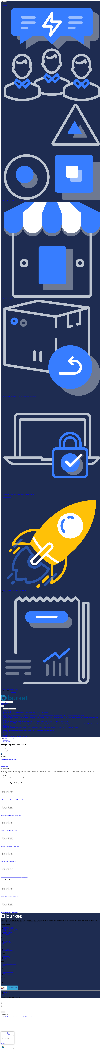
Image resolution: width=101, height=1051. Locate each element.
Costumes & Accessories (23, 712)
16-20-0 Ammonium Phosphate (8, 799)
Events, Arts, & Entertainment (56, 717)
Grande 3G (3, 846)
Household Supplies (19, 730)
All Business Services (43, 718)
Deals (24, 734)
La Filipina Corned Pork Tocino (8, 877)
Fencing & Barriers (27, 727)
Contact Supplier (4, 766)
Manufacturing (51, 715)
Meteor (2, 830)
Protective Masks (4, 1016)
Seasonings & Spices (82, 723)
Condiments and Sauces (14, 1016)
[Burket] (14, 700)
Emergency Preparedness (9, 730)
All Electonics (64, 721)
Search (2, 1011)
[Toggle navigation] (2, 706)
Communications (24, 721)
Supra (2, 861)
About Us (5, 591)
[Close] (1, 1003)
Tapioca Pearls (23, 1016)
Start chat (3, 1043)
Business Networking (8, 972)
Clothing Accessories (12, 712)
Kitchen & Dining (28, 730)
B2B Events (6, 956)
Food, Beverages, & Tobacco (9, 722)
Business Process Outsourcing (32, 717)
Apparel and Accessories (8, 711)
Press (4, 973)
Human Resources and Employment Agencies (82, 717)
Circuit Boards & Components (13, 721)
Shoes (34, 712)
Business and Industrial (8, 713)
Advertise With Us (7, 974)
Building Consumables (8, 727)
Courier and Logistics (44, 717)
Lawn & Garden (36, 730)
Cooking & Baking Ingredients (25, 723)
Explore (5, 5)
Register (2, 703)
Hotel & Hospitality (33, 715)
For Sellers (5, 735)
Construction (18, 715)
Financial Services (67, 717)
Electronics (5, 720)
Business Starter (7, 942)
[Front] (11, 918)
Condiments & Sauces (13, 723)
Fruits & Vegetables (44, 723)
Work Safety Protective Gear (65, 715)
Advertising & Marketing (9, 715)
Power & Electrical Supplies (48, 727)
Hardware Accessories (37, 727)
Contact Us (5, 965)
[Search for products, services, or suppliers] (7, 702)
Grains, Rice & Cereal (54, 723)
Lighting (42, 730)
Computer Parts (29, 1016)
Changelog (14, 690)
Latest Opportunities (8, 736)
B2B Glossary (6, 957)
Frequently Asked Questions (9, 964)
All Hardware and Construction (72, 727)
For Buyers (5, 732)
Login (2, 704)
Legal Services (23, 718)
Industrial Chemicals (43, 715)
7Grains (17, 896)
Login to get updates (5, 764)
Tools (64, 727)
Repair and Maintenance (32, 718)
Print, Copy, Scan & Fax (55, 721)
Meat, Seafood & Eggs (64, 723)
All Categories (6, 731)
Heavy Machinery (25, 715)
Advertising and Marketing (19, 717)
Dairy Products (36, 723)
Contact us (13, 692)
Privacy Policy (6, 992)
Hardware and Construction (9, 930)
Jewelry (30, 712)
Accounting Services (8, 717)
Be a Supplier (26, 736)
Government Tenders (17, 736)
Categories (5, 710)
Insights (5, 958)
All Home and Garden (49, 730)
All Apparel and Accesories (41, 712)
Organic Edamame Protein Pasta (8, 896)
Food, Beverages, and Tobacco (10, 929)
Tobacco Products (91, 723)
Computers (30, 721)
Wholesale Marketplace (17, 734)
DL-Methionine (4, 815)
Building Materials (18, 727)
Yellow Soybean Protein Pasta (7, 912)
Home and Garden (7, 729)
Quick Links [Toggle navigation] (3, 1)
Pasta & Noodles (73, 723)
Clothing (5, 712)
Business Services (7, 716)
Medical (57, 715)
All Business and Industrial (78, 715)
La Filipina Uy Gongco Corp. (21, 799)
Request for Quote (7, 734)
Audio (4, 721)
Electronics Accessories (39, 721)
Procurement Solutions (8, 940)
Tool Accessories (58, 727)
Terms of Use (6, 994)
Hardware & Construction (9, 726)
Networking (47, 721)
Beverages (5, 723)
